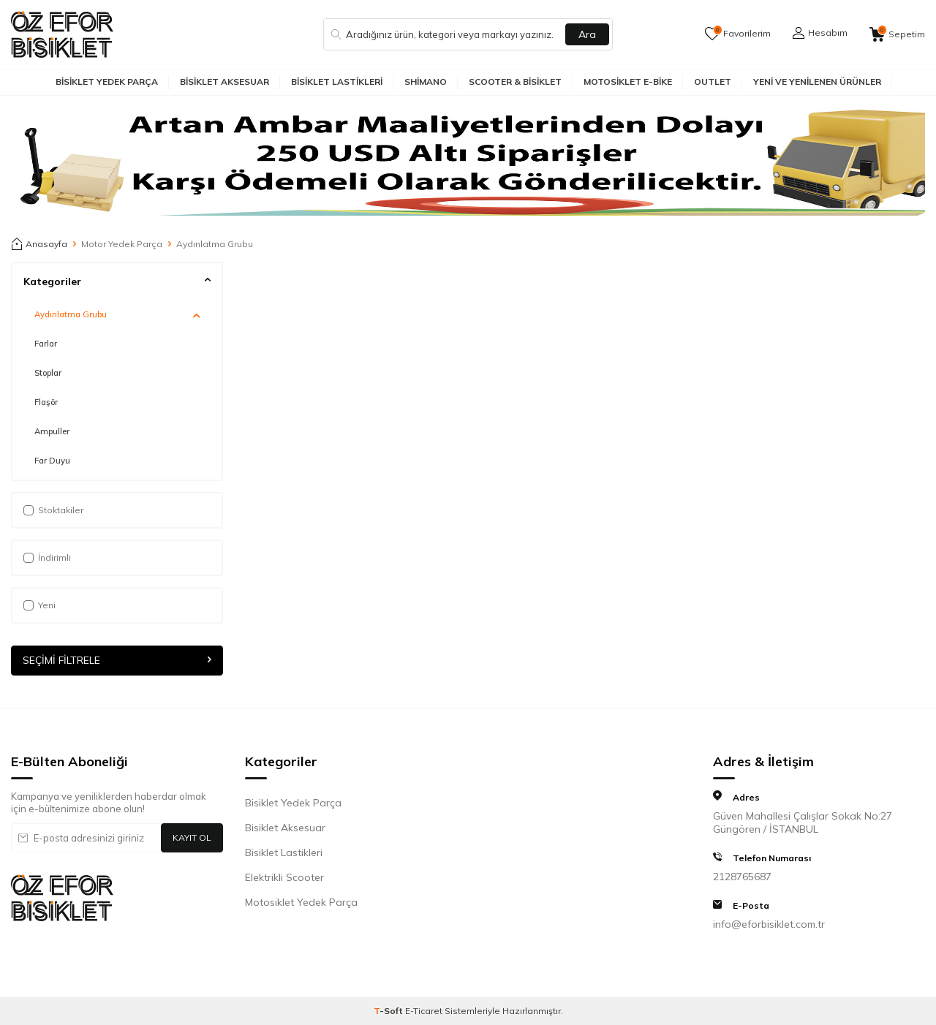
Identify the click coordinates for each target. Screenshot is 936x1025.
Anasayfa (39, 244)
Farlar (45, 343)
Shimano (425, 81)
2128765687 (742, 876)
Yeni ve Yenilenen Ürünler (817, 81)
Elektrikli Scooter (284, 877)
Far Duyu (52, 460)
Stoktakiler (53, 509)
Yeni (39, 605)
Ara (587, 34)
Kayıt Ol (192, 837)
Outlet (712, 81)
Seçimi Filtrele (117, 660)
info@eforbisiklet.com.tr (769, 924)
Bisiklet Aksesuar (224, 81)
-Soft (389, 1010)
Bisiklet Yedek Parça (107, 81)
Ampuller (51, 431)
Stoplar (47, 373)
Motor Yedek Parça (121, 243)
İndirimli (47, 557)
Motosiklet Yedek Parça (301, 902)
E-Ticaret (423, 1010)
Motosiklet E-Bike (628, 81)
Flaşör (46, 402)
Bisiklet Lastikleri (336, 81)
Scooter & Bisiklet (515, 81)
